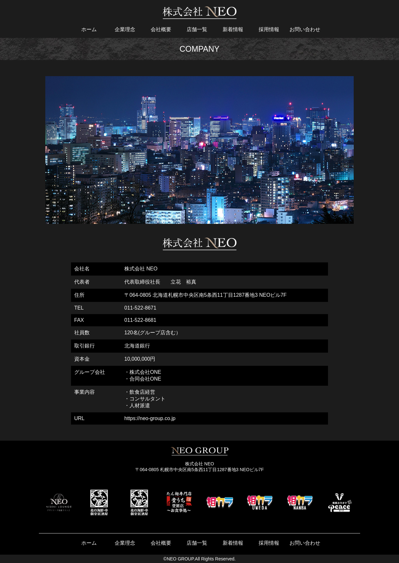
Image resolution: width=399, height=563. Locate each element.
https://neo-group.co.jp (149, 418)
